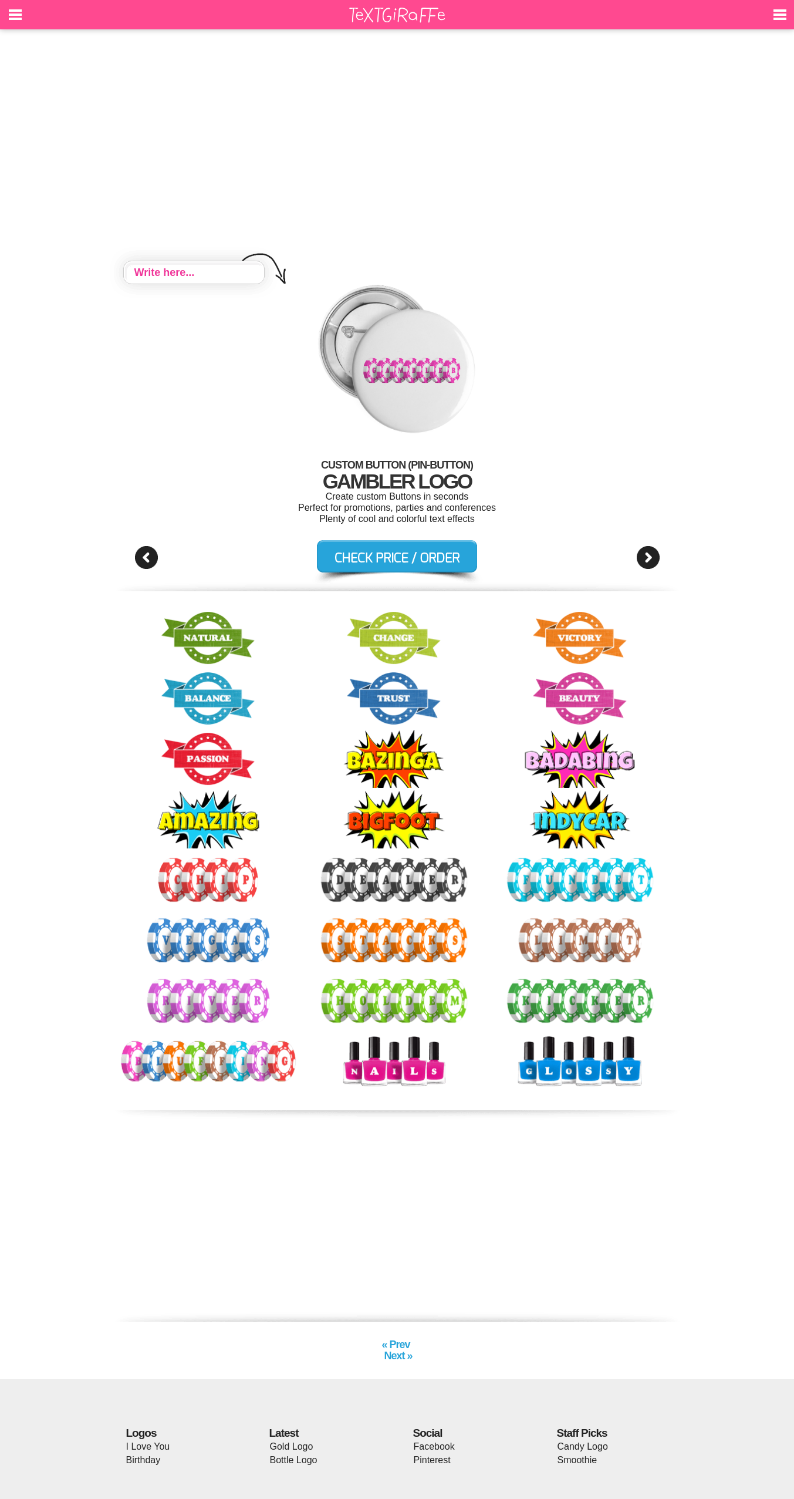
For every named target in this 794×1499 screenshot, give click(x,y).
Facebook (434, 1446)
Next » (396, 1356)
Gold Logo (291, 1446)
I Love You (148, 1446)
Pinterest (432, 1460)
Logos (141, 1433)
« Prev (396, 1344)
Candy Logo (583, 1446)
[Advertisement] (397, 147)
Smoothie (577, 1460)
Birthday (143, 1460)
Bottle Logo (293, 1460)
